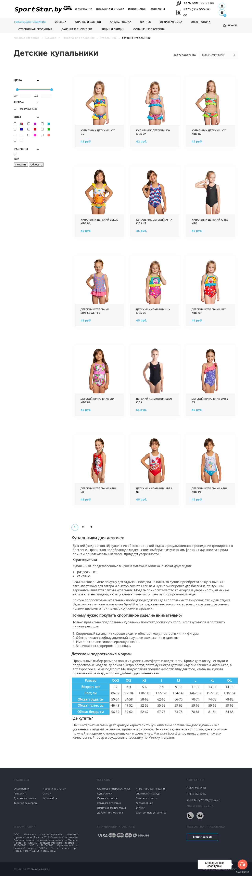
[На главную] (43, 13)
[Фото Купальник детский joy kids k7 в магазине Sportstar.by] (210, 113)
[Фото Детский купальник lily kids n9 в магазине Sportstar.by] (99, 382)
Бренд (26, 102)
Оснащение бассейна (149, 29)
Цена (26, 80)
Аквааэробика (120, 22)
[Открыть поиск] (230, 26)
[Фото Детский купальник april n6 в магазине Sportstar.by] (154, 471)
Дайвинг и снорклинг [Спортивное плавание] (110, 812)
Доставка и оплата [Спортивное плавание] (25, 798)
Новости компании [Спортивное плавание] (54, 788)
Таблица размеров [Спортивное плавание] (25, 803)
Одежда (60, 22)
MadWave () (28, 109)
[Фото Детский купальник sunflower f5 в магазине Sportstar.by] (99, 292)
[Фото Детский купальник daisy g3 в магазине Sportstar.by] (210, 382)
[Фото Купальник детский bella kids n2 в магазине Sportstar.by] (99, 203)
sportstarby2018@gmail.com (203, 800)
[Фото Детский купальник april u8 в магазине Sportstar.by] (99, 471)
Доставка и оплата (110, 9)
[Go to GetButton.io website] (242, 872)
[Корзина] (222, 12)
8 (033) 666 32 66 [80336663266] (196, 794)
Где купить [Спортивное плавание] (20, 793)
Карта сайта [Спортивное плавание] (50, 798)
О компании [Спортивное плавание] (21, 788)
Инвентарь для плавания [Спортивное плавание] (151, 788)
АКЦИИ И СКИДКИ (112, 29)
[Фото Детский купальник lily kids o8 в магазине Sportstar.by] (154, 292)
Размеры (26, 149)
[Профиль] (222, 6)
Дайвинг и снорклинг (76, 29)
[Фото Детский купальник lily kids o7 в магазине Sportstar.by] (210, 292)
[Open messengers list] (242, 864)
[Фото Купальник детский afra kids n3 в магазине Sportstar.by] (154, 203)
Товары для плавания (30, 22)
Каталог (51, 38)
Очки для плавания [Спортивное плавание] (109, 803)
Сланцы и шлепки (88, 22)
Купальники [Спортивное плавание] (104, 793)
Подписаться (202, 837)
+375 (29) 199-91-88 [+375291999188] (198, 3)
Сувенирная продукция (35, 29)
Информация (137, 9)
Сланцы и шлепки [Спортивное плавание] (147, 798)
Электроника (200, 22)
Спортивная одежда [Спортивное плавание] (148, 793)
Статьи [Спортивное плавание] (47, 793)
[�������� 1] (74, 527)
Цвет (26, 117)
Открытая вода (171, 22)
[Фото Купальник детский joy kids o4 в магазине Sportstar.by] (154, 113)
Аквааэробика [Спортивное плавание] (144, 803)
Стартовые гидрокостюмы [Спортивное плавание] (113, 788)
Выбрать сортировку (213, 55)
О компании (83, 9)
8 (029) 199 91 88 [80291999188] (196, 788)
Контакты (157, 9)
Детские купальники (136, 38)
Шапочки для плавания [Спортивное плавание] (111, 808)
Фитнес (145, 22)
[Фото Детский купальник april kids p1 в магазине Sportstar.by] (210, 471)
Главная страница (27, 38)
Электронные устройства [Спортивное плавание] (151, 812)
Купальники (109, 38)
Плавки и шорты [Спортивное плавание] (107, 798)
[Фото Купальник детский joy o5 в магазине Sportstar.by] (99, 113)
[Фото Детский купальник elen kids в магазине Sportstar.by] (154, 382)
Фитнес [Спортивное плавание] (140, 808)
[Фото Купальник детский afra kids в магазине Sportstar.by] (210, 203)
